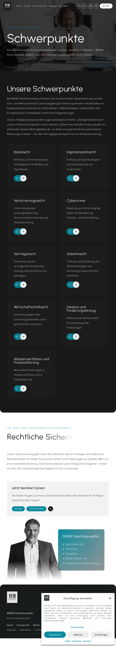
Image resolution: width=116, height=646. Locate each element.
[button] (110, 598)
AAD (28, 626)
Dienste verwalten (77, 627)
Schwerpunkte (40, 6)
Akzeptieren (55, 634)
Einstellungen (101, 634)
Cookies (68, 641)
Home (19, 6)
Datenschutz (76, 641)
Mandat (53, 6)
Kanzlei (27, 6)
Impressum (87, 641)
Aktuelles (63, 6)
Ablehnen (78, 634)
